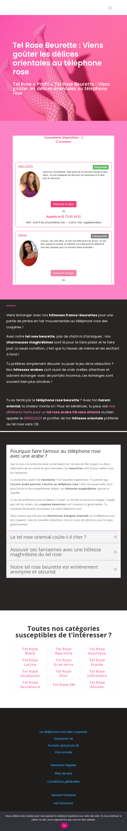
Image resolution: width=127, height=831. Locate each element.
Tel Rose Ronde (97, 662)
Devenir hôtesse (63, 795)
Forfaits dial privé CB (63, 745)
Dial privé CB (63, 739)
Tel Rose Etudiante (30, 673)
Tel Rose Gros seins (63, 662)
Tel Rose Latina (30, 662)
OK (64, 825)
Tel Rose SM (63, 684)
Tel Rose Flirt (63, 673)
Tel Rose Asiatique (97, 651)
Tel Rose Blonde (97, 684)
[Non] (122, 821)
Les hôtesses (63, 803)
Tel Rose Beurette (63, 651)
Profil (43, 83)
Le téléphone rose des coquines (63, 732)
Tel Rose (21, 83)
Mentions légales (63, 765)
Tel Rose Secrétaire (30, 684)
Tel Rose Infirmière (97, 673)
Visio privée (63, 752)
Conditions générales (63, 781)
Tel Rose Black (30, 651)
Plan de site (63, 773)
